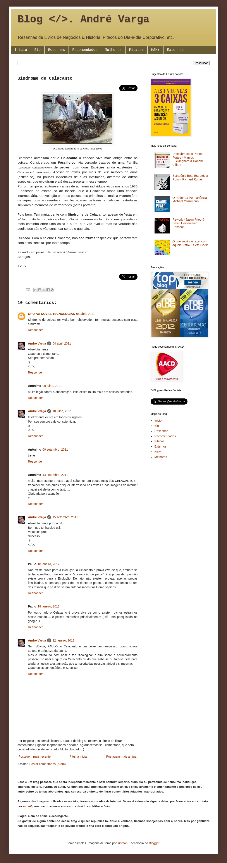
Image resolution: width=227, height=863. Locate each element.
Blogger (154, 843)
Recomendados (84, 50)
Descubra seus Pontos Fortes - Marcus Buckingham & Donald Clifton (187, 159)
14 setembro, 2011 (55, 475)
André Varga (37, 343)
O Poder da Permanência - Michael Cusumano (190, 199)
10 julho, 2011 (62, 411)
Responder (35, 330)
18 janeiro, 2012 (48, 564)
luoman (122, 843)
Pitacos (136, 50)
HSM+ (155, 50)
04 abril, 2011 (85, 314)
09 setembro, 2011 (55, 449)
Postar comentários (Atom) (47, 764)
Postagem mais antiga (121, 756)
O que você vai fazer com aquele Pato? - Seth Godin (190, 243)
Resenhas (56, 50)
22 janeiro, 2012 (63, 640)
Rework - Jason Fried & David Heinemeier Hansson (188, 223)
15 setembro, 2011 (65, 517)
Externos (175, 50)
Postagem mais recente (35, 756)
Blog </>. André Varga (83, 19)
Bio (37, 50)
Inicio (20, 50)
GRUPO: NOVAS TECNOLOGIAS (51, 314)
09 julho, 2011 (52, 386)
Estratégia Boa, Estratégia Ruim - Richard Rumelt (190, 177)
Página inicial (78, 756)
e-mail (27, 806)
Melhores (113, 50)
